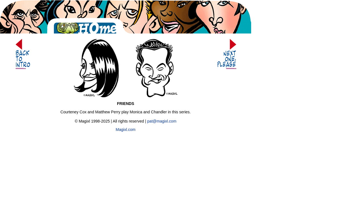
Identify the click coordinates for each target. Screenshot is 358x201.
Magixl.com (126, 129)
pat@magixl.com (161, 121)
